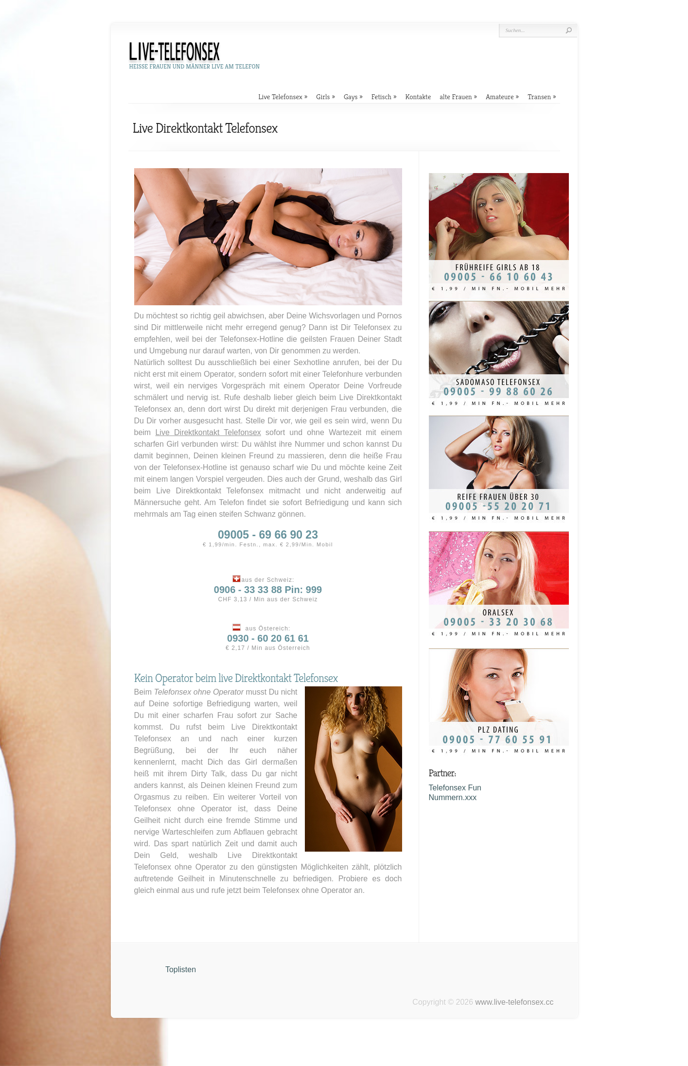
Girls (323, 96)
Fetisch (381, 96)
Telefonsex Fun (455, 788)
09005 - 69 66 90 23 (268, 534)
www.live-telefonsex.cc (515, 1002)
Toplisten (180, 969)
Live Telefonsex (280, 96)
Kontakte (418, 96)
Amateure (500, 96)
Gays (350, 96)
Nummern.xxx (453, 797)
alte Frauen (456, 96)
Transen (539, 96)
